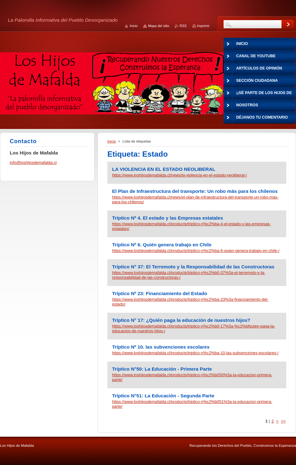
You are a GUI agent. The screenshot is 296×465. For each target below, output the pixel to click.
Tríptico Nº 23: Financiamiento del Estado (159, 293)
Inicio (111, 141)
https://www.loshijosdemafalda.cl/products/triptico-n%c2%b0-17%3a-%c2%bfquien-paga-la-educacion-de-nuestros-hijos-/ (193, 328)
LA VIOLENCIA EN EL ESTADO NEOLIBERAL (163, 169)
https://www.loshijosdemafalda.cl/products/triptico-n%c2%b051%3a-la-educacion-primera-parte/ (192, 404)
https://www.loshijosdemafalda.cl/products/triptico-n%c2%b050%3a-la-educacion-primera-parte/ (192, 377)
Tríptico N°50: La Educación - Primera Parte (162, 369)
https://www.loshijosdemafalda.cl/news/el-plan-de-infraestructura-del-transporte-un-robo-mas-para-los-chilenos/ (195, 199)
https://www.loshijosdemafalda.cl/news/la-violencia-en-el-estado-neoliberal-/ (179, 175)
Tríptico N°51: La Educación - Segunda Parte (163, 395)
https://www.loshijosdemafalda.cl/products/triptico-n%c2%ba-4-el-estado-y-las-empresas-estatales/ (191, 226)
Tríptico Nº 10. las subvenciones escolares (161, 347)
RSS (182, 26)
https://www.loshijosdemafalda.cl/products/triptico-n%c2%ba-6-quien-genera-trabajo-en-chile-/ (195, 250)
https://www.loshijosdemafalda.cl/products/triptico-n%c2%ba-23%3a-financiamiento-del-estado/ (190, 301)
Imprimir (203, 26)
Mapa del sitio (158, 26)
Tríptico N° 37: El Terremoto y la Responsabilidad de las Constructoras (193, 266)
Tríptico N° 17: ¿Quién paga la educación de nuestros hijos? (181, 320)
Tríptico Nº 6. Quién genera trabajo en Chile (161, 244)
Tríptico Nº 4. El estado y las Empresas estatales (167, 218)
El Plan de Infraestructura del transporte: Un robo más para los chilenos (195, 191)
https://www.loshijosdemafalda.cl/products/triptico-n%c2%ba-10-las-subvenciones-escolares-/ (195, 352)
